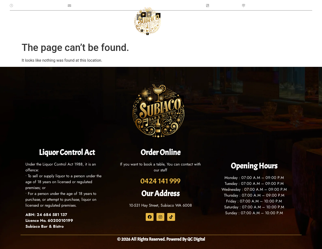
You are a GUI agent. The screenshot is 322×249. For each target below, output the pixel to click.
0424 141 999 (160, 181)
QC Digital (196, 239)
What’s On (180, 22)
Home (27, 22)
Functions (107, 23)
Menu (64, 23)
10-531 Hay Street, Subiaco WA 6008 (160, 205)
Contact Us (210, 22)
